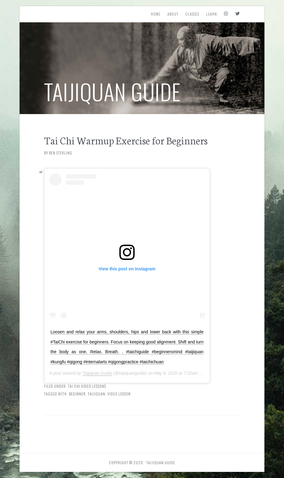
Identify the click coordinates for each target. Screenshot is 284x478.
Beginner (77, 393)
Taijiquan (96, 393)
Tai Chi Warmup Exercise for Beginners (125, 140)
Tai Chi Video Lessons (87, 386)
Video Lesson (119, 393)
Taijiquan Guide (112, 91)
